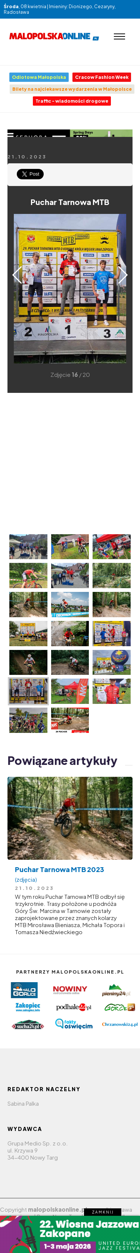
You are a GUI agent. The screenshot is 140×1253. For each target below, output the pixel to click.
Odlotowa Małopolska (39, 77)
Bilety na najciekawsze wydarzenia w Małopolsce (72, 89)
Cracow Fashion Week (101, 77)
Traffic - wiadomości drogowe (71, 101)
